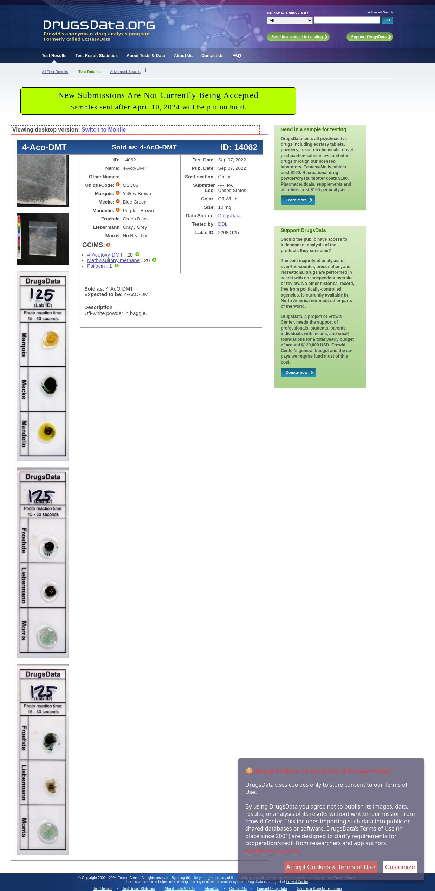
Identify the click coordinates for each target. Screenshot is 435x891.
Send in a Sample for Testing (319, 889)
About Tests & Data (145, 55)
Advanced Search (380, 12)
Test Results (54, 55)
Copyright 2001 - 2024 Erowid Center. (111, 878)
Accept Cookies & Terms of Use (330, 867)
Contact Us (212, 55)
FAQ (236, 55)
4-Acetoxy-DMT (105, 255)
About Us (183, 55)
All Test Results (55, 71)
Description (98, 307)
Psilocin (96, 266)
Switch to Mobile (104, 130)
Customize (400, 867)
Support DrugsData (272, 889)
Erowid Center (297, 882)
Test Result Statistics (96, 55)
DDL (223, 224)
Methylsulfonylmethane (113, 260)
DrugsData (229, 215)
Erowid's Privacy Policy (272, 850)
